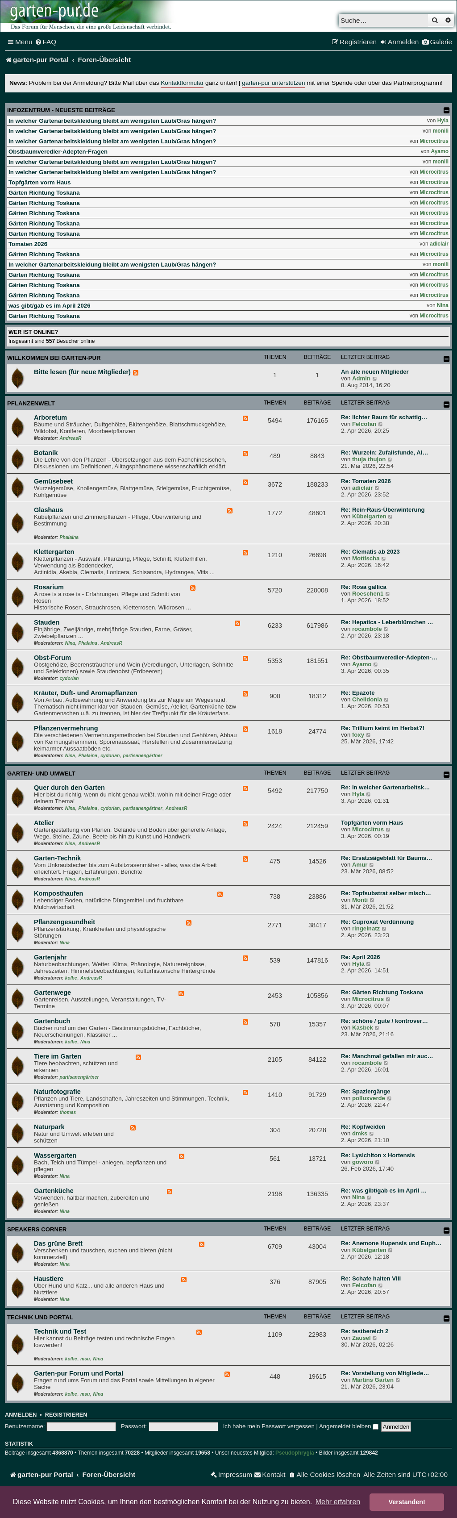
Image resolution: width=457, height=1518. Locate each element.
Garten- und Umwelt (41, 773)
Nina (443, 305)
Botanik (46, 452)
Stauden (46, 622)
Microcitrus (434, 141)
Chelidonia (367, 699)
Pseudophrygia (294, 1453)
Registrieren (66, 1415)
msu (85, 1358)
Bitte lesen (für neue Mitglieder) (82, 371)
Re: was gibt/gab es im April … (384, 1190)
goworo (363, 1162)
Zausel (361, 1338)
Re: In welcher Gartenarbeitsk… (385, 787)
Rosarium (49, 587)
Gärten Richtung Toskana (44, 192)
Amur (359, 864)
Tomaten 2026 (27, 244)
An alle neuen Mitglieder (375, 371)
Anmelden (21, 1415)
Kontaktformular (182, 82)
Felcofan (364, 424)
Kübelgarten (369, 516)
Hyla (443, 120)
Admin (361, 378)
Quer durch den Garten (69, 787)
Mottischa (366, 558)
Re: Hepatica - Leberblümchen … (387, 622)
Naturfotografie (57, 1091)
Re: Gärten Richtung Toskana (382, 992)
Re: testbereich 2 (364, 1331)
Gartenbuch (52, 1021)
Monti (360, 900)
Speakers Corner (36, 1229)
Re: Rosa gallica (363, 587)
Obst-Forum (52, 657)
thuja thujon (369, 459)
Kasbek (362, 1027)
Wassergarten (55, 1155)
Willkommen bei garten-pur (54, 357)
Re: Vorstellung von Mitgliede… (385, 1373)
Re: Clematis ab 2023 (370, 551)
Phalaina (69, 537)
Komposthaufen (58, 893)
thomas (68, 1112)
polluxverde (368, 1098)
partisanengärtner (142, 755)
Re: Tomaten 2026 (366, 481)
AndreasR (71, 438)
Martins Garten (373, 1379)
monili (441, 131)
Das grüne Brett (58, 1243)
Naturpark (49, 1126)
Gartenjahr (50, 957)
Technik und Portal (40, 1317)
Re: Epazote (357, 692)
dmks (359, 1133)
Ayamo (440, 151)
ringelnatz (366, 928)
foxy (358, 734)
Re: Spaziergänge (366, 1091)
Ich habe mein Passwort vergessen (269, 1426)
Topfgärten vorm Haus (39, 182)
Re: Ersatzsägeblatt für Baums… (386, 858)
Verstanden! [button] (407, 1501)
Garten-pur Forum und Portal (78, 1373)
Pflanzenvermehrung (66, 728)
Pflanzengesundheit (64, 922)
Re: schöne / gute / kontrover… (384, 1021)
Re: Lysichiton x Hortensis (378, 1155)
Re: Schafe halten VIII (371, 1278)
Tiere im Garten (57, 1056)
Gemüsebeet (53, 481)
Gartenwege (52, 992)
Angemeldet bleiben (348, 1426)
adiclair (439, 244)
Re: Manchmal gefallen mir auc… (387, 1056)
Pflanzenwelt (31, 403)
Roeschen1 (367, 593)
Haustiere (48, 1278)
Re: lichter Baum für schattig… (384, 417)
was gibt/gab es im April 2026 (49, 305)
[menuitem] (46, 42)
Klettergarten (54, 551)
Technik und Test (60, 1331)
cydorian (69, 678)
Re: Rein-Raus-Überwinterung (383, 509)
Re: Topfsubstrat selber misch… (386, 893)
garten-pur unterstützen (273, 82)
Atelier (44, 822)
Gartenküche (54, 1190)
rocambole (367, 629)
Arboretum (50, 417)
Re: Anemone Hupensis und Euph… (391, 1243)
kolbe (71, 978)
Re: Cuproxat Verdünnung (377, 921)
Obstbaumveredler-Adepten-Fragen (58, 151)
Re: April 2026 (360, 957)
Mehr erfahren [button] (338, 1501)
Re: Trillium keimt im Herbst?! (382, 728)
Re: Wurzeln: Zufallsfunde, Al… (384, 452)
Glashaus (48, 509)
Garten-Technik (57, 858)
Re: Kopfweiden (363, 1126)
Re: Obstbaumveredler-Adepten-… (389, 657)
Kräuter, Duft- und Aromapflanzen (85, 692)
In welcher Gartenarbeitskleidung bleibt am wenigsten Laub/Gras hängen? (112, 120)
